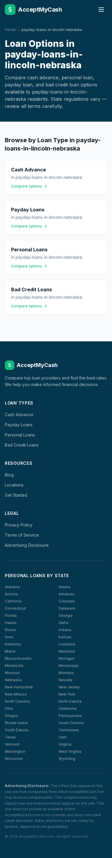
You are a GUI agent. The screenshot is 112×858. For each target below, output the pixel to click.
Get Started (16, 495)
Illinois (10, 630)
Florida (11, 615)
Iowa (9, 637)
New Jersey (69, 687)
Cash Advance (19, 414)
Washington (15, 751)
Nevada (65, 680)
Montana (66, 672)
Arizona (11, 594)
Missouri (12, 672)
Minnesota (14, 665)
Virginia (65, 744)
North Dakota (70, 701)
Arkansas (67, 594)
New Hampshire (19, 687)
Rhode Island (16, 723)
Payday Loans (19, 424)
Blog (9, 474)
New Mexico (16, 694)
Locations (14, 484)
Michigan (66, 658)
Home (10, 29)
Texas (10, 737)
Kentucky (13, 644)
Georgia (66, 615)
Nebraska (13, 680)
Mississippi (69, 665)
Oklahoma (67, 708)
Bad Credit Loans (22, 444)
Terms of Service (22, 535)
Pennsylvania (70, 715)
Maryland (67, 651)
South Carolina (71, 723)
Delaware (67, 608)
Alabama (12, 587)
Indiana (65, 630)
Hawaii (10, 622)
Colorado (67, 601)
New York (67, 694)
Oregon (11, 715)
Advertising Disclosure (27, 545)
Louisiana (67, 644)
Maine (10, 651)
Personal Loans (20, 434)
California (13, 601)
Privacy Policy (19, 524)
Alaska (64, 587)
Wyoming (67, 758)
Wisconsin (14, 758)
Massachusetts (18, 658)
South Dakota (16, 730)
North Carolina (17, 701)
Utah (63, 737)
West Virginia (70, 751)
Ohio (9, 708)
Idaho (63, 622)
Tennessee (69, 730)
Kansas (65, 637)
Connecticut (15, 608)
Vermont (12, 744)
